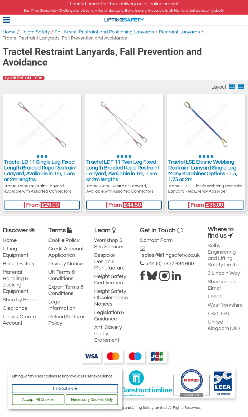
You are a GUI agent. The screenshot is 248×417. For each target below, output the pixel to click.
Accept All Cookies (38, 400)
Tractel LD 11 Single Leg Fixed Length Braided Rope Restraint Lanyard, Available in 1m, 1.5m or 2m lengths (40, 170)
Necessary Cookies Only (92, 400)
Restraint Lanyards (179, 31)
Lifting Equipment (15, 252)
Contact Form (156, 240)
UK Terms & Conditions (61, 275)
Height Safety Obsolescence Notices (111, 298)
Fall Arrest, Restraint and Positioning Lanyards (104, 31)
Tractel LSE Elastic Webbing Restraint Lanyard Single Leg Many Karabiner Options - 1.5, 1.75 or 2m (202, 170)
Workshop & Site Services (109, 243)
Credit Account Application (66, 252)
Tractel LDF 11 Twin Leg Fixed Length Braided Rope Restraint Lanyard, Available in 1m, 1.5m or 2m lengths (122, 170)
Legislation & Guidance (109, 316)
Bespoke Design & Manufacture (109, 262)
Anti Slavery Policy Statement (108, 334)
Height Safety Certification (110, 279)
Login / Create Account (19, 320)
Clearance (15, 308)
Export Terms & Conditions (66, 290)
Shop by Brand (20, 299)
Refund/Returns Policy (67, 320)
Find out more (65, 388)
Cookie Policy (64, 240)
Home (9, 31)
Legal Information (61, 305)
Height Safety (35, 31)
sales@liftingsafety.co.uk (170, 252)
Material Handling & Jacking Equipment (15, 282)
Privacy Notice (65, 263)
